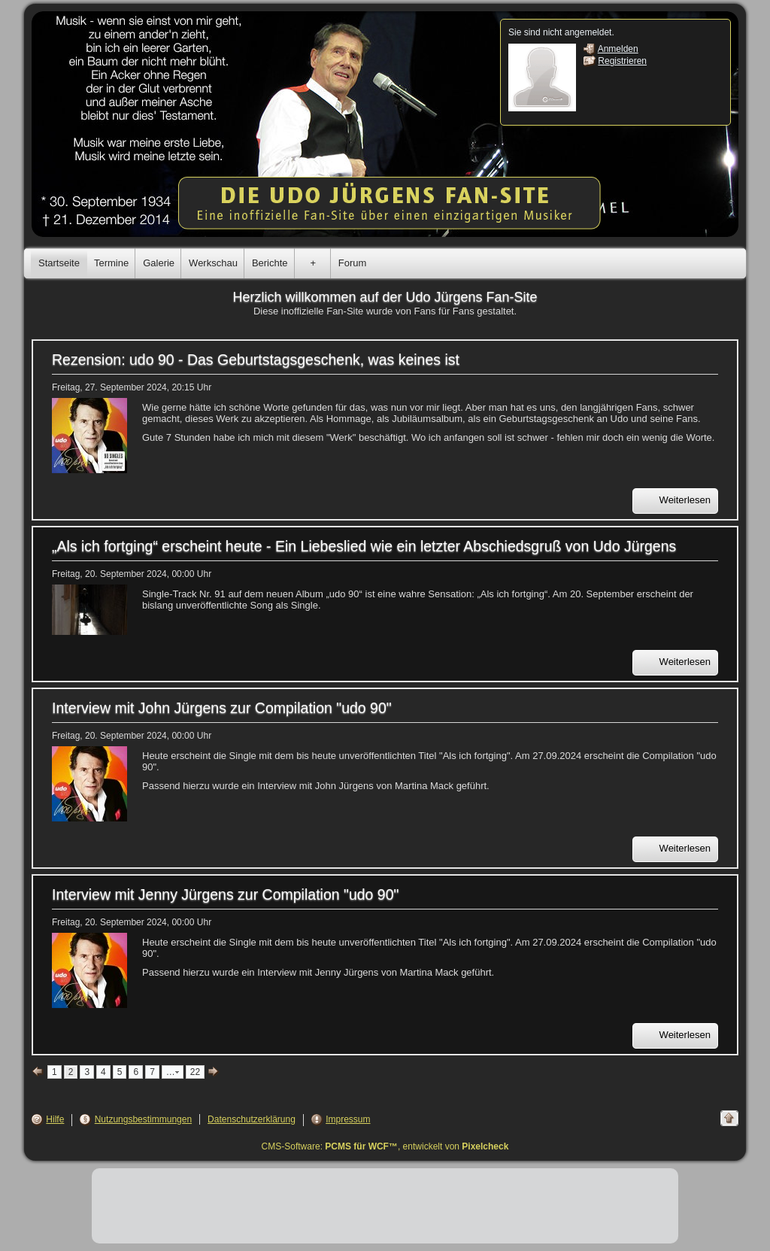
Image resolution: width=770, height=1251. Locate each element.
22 (195, 1072)
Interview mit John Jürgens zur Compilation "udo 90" (222, 708)
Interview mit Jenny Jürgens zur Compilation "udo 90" (225, 894)
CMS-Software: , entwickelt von (385, 1146)
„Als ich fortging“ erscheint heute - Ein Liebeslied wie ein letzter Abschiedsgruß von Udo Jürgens (364, 546)
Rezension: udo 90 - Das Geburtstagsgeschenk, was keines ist (255, 359)
